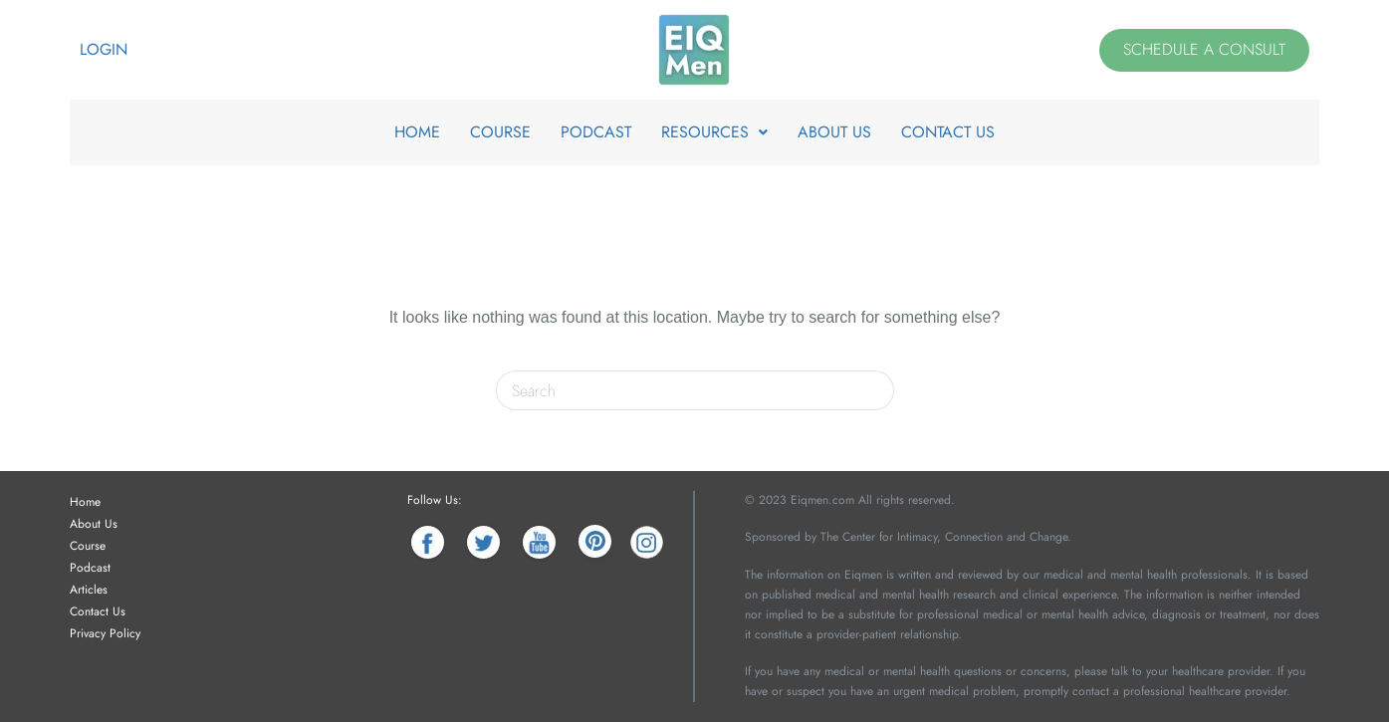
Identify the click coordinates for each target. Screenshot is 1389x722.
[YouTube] (539, 542)
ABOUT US (834, 131)
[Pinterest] (595, 542)
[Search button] (874, 390)
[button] (714, 132)
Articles (89, 590)
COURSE (500, 131)
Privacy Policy (105, 633)
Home (85, 502)
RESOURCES (714, 131)
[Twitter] (483, 542)
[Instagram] (646, 542)
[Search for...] (675, 390)
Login (103, 49)
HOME (417, 131)
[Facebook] (427, 542)
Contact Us (97, 611)
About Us (93, 524)
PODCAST (596, 131)
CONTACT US (948, 131)
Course (88, 546)
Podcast (90, 568)
